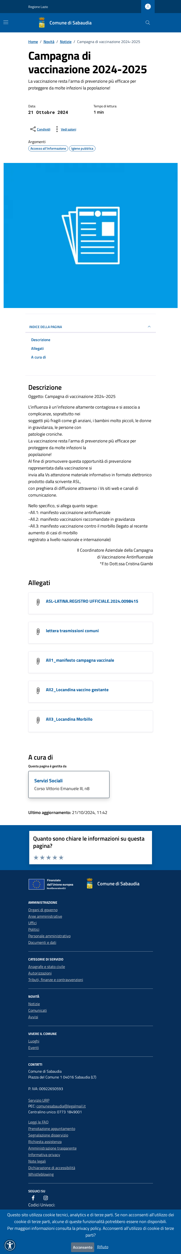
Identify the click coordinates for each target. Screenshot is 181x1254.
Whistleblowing (41, 1174)
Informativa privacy (44, 1155)
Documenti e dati (42, 942)
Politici (33, 929)
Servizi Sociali (48, 780)
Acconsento (82, 1247)
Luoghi (33, 1041)
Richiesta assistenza (45, 1141)
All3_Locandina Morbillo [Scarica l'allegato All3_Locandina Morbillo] (69, 719)
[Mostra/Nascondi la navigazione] (6, 22)
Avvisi (33, 1017)
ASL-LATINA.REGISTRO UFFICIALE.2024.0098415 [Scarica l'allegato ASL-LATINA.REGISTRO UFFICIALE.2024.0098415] (92, 601)
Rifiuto (102, 1247)
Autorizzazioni (40, 973)
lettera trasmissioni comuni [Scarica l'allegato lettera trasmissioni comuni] (72, 630)
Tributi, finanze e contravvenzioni (55, 980)
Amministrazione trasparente (52, 1148)
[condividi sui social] (39, 129)
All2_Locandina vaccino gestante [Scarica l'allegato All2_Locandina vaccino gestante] (77, 689)
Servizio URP (38, 1100)
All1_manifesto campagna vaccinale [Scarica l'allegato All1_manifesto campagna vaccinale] (80, 660)
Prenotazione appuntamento (51, 1128)
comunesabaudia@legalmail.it (61, 1106)
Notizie (34, 1004)
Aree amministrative (45, 916)
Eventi (33, 1047)
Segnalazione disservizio (48, 1135)
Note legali (37, 1161)
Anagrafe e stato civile (46, 966)
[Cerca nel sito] (148, 23)
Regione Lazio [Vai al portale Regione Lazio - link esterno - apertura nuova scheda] (38, 6)
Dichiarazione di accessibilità (51, 1168)
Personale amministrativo (49, 936)
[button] (10, 1245)
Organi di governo (43, 910)
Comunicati (37, 1010)
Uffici (32, 923)
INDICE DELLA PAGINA (90, 327)
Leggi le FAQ (38, 1122)
